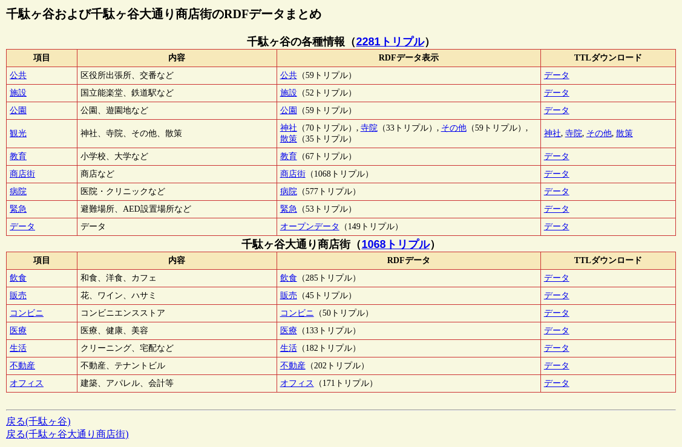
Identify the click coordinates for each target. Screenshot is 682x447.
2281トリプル (390, 42)
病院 (18, 191)
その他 (454, 127)
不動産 (22, 365)
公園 (18, 110)
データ (556, 75)
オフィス (27, 383)
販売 (18, 295)
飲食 (18, 277)
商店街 (22, 173)
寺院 (369, 127)
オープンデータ (309, 226)
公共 (18, 75)
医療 (18, 330)
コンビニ (27, 313)
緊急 (18, 209)
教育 (18, 156)
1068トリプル (395, 244)
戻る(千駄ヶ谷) (38, 421)
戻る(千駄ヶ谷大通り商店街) (67, 434)
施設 (18, 92)
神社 (288, 127)
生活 (18, 348)
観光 (18, 133)
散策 (288, 138)
